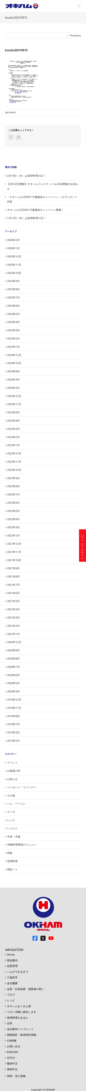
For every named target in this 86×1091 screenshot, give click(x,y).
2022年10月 (14, 470)
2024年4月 (13, 379)
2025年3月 (13, 330)
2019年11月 (14, 708)
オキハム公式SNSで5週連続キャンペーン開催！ (35, 210)
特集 (9, 853)
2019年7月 (13, 724)
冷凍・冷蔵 (13, 836)
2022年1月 (13, 535)
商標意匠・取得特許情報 (21, 1035)
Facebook (35, 938)
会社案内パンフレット (20, 1029)
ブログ (11, 994)
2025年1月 (13, 347)
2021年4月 (13, 609)
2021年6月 (13, 593)
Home (11, 954)
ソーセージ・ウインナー (21, 787)
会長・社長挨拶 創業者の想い (25, 989)
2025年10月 (14, 273)
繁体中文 (12, 1063)
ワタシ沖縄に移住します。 (23, 1012)
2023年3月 (13, 429)
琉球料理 (12, 861)
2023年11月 (14, 404)
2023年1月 (13, 445)
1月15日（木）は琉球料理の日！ (26, 218)
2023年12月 (14, 396)
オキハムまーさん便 (19, 1006)
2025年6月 (13, 306)
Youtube (50, 938)
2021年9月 (13, 568)
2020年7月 (13, 667)
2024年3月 (13, 388)
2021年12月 (14, 544)
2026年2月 (13, 240)
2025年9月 (13, 281)
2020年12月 (14, 642)
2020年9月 (13, 650)
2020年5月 (13, 683)
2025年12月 (14, 256)
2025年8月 (13, 289)
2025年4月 (13, 322)
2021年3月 (13, 617)
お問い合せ (13, 1046)
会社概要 (12, 983)
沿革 (9, 1023)
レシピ (11, 820)
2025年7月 (13, 297)
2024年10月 (14, 363)
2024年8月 (13, 371)
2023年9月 (13, 412)
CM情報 (11, 1040)
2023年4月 (13, 420)
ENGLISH (12, 1052)
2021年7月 (13, 585)
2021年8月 (13, 576)
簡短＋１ (12, 869)
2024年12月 (14, 355)
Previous (75, 35)
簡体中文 (12, 1069)
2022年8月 (13, 486)
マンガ (11, 812)
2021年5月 (13, 601)
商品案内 (12, 960)
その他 (11, 795)
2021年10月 (14, 560)
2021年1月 (13, 634)
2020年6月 (13, 675)
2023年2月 (13, 437)
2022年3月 (13, 527)
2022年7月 (13, 494)
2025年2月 (13, 338)
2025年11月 (14, 264)
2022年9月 (13, 478)
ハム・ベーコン (16, 803)
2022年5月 (13, 511)
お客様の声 (13, 771)
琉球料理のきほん (17, 1017)
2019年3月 (13, 732)
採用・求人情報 (16, 1076)
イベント (12, 762)
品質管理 (12, 966)
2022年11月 (14, 461)
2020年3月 (13, 691)
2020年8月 (13, 658)
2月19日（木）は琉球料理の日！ (26, 175)
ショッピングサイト (82, 546)
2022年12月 (14, 453)
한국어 (11, 1058)
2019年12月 (14, 699)
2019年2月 (13, 740)
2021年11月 (14, 552)
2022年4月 (13, 519)
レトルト (12, 828)
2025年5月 (13, 314)
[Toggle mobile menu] (79, 6)
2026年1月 (13, 248)
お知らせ (12, 779)
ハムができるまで (17, 971)
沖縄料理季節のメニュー (21, 844)
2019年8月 (13, 716)
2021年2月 (13, 626)
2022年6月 (13, 502)
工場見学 (12, 977)
